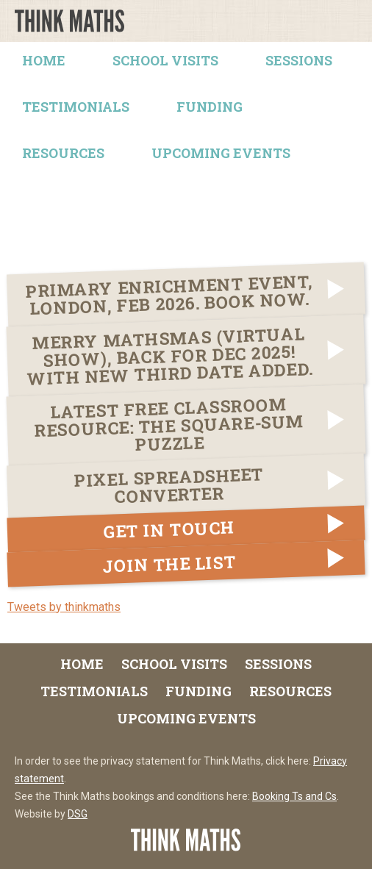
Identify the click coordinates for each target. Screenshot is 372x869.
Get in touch (169, 529)
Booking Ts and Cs (294, 796)
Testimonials (75, 106)
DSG (77, 814)
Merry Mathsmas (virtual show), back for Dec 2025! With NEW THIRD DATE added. (169, 356)
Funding (209, 106)
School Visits (165, 60)
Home (43, 60)
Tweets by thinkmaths (64, 607)
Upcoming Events (220, 153)
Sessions (298, 60)
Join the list (169, 564)
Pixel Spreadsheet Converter (169, 485)
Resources (63, 153)
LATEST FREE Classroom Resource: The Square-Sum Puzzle (169, 424)
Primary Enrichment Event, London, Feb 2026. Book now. (168, 294)
